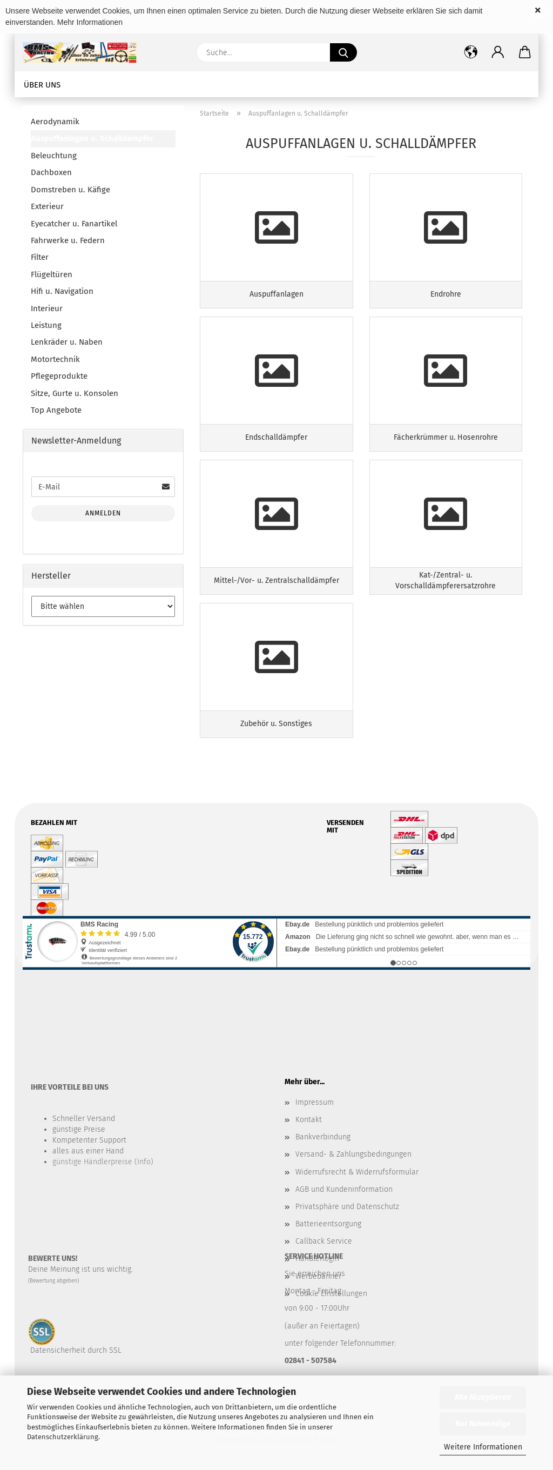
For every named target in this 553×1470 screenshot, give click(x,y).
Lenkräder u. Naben (67, 342)
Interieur (47, 308)
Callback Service (323, 1241)
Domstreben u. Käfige (70, 189)
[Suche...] (343, 52)
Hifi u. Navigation (62, 291)
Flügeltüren (51, 274)
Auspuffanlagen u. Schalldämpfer (92, 138)
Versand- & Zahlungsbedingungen (353, 1154)
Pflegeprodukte (59, 376)
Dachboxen (51, 172)
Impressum (314, 1102)
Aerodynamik (55, 121)
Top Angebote (56, 410)
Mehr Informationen (90, 22)
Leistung (46, 325)
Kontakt (308, 1119)
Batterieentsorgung (328, 1224)
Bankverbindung (322, 1137)
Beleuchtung (54, 155)
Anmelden (103, 513)
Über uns (42, 85)
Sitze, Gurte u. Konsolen (74, 393)
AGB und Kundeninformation (344, 1189)
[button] (497, 52)
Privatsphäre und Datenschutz (347, 1206)
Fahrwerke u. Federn (68, 240)
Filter (40, 257)
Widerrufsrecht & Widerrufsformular (357, 1172)
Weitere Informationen (483, 1447)
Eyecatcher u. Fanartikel (74, 224)
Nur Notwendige (482, 1423)
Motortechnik (55, 359)
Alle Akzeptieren (483, 1397)
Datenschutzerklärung (62, 1437)
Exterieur (47, 206)
